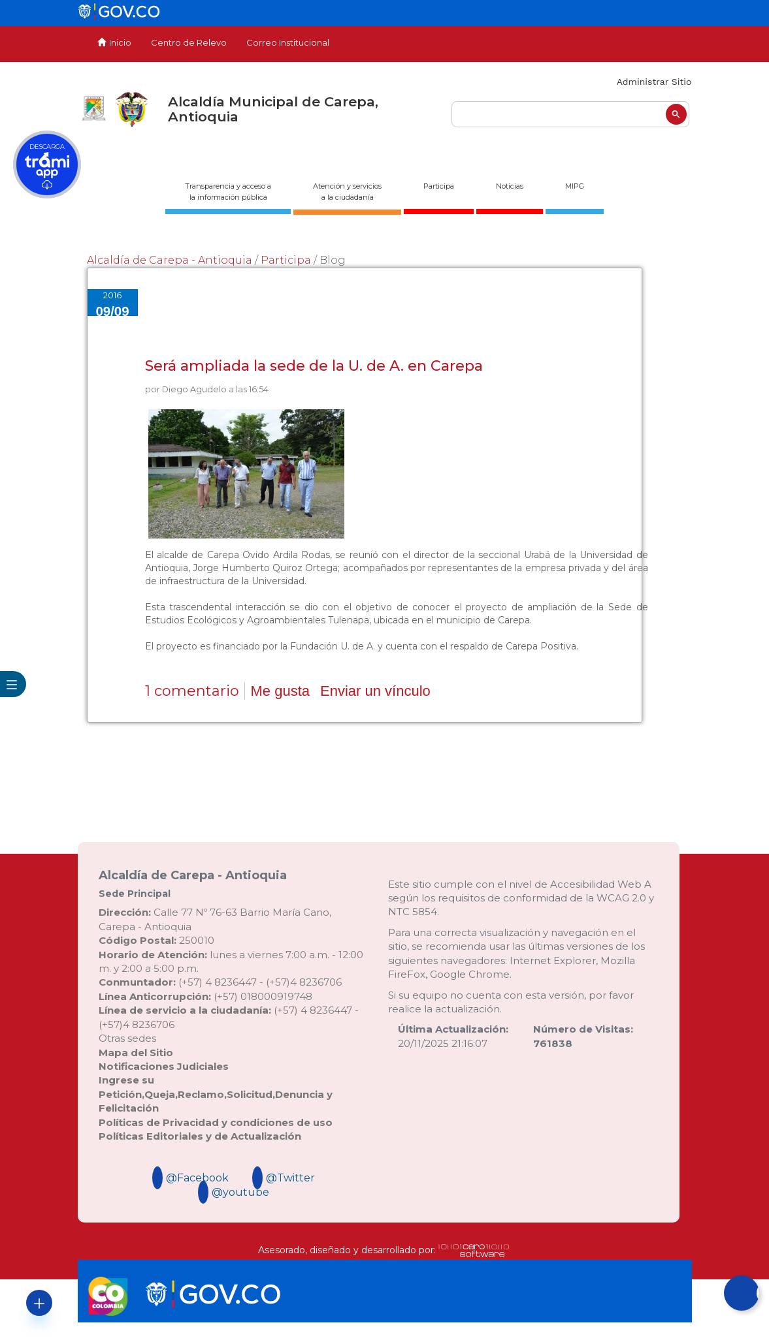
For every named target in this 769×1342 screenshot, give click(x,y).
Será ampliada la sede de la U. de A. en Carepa (314, 366)
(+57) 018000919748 (205, 996)
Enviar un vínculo (375, 691)
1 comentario (192, 691)
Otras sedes (127, 1038)
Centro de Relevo (189, 42)
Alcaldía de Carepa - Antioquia (169, 260)
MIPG (574, 186)
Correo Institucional (287, 42)
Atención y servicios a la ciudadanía (347, 191)
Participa (438, 186)
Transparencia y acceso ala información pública (228, 191)
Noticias (509, 186)
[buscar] (570, 114)
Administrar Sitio (654, 81)
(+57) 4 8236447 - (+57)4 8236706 (220, 982)
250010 (156, 940)
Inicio (114, 42)
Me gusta (280, 691)
